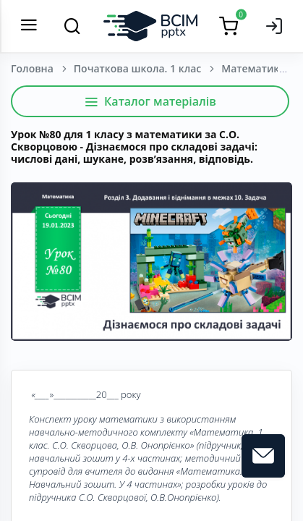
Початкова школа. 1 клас (137, 68)
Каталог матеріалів (150, 101)
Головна (32, 68)
